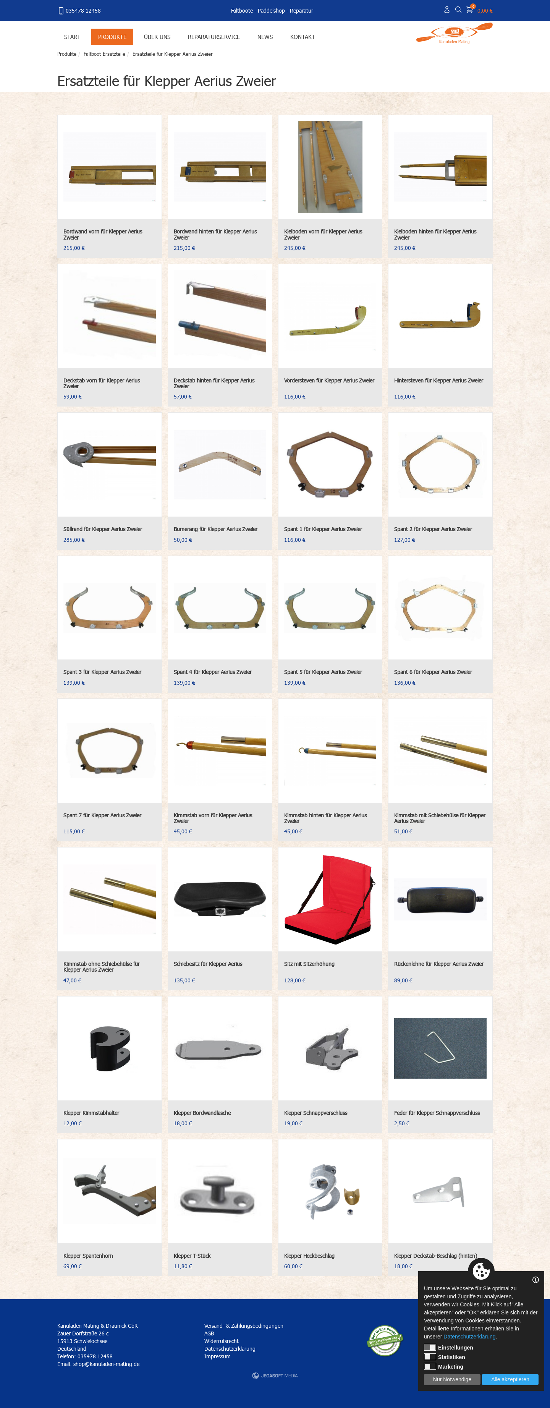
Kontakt (302, 36)
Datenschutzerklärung (230, 1348)
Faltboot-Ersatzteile (104, 54)
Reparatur (301, 10)
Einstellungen (448, 1347)
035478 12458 (79, 11)
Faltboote (242, 10)
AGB (209, 1333)
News (265, 36)
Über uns (157, 36)
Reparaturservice (214, 36)
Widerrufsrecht (221, 1341)
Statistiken (444, 1356)
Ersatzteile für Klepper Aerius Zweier (173, 54)
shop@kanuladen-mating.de (106, 1364)
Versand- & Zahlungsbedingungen (243, 1325)
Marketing (443, 1366)
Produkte (112, 36)
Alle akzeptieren (510, 1379)
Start (72, 36)
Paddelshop (271, 10)
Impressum (217, 1356)
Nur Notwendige (452, 1379)
